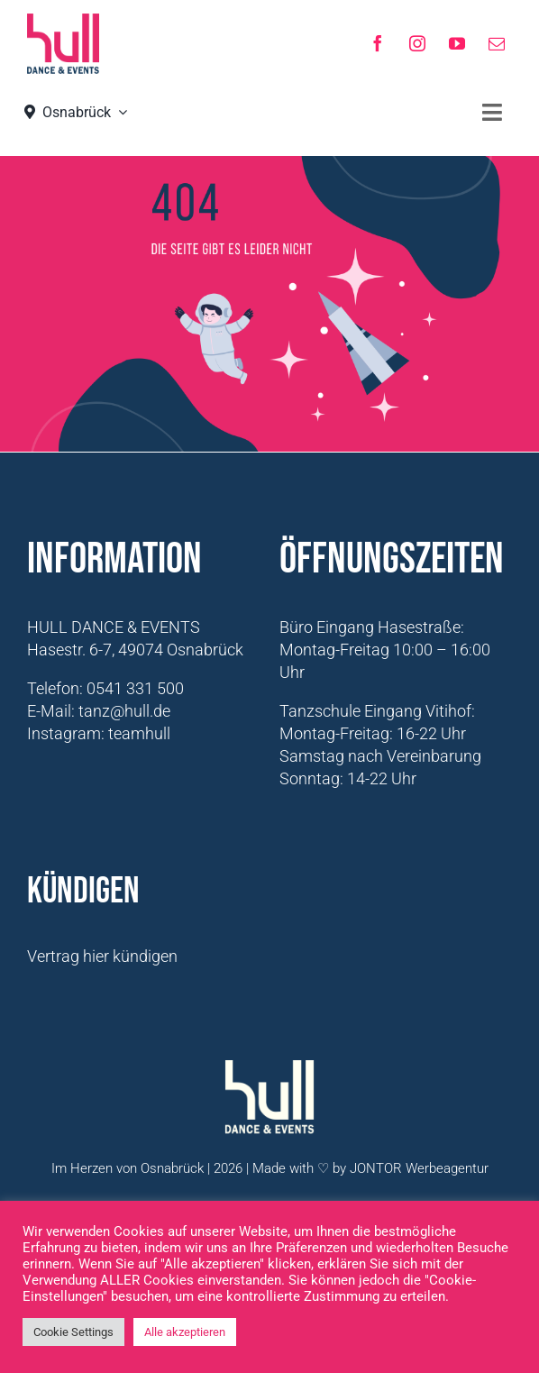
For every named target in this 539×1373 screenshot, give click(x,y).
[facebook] (377, 43)
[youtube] (457, 43)
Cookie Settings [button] (73, 1332)
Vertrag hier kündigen (102, 956)
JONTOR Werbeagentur (419, 1168)
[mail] (496, 43)
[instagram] (417, 43)
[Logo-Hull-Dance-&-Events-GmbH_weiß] (269, 1067)
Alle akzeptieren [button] (184, 1332)
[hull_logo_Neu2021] (63, 21)
